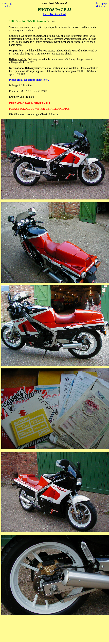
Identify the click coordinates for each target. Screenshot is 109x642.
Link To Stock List (54, 14)
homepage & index (7, 5)
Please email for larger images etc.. (29, 79)
